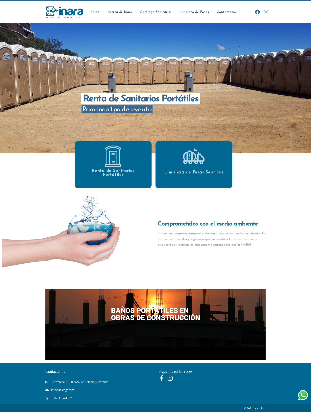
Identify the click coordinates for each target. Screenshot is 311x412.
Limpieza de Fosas (194, 12)
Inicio (95, 12)
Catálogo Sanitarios (156, 12)
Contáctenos (227, 12)
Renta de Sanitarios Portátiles (113, 167)
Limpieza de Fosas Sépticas (193, 167)
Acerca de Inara (120, 12)
